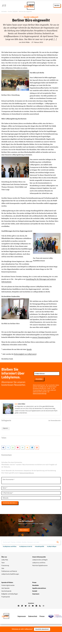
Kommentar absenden (10, 503)
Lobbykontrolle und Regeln (40, 560)
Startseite (4, 11)
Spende (29, 349)
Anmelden (39, 379)
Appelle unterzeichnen (39, 588)
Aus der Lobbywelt (13, 11)
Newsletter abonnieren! (42, 629)
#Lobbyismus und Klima (9, 546)
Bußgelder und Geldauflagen (9, 594)
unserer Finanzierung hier (41, 337)
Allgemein (5, 428)
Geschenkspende (6, 591)
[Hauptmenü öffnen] (7, 5)
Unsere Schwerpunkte (39, 557)
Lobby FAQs (4, 560)
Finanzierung (5, 565)
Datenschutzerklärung (39, 393)
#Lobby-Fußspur (51, 546)
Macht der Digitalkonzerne (39, 565)
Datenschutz (32, 616)
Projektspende (5, 597)
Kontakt (34, 591)
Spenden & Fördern (7, 582)
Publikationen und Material (9, 571)
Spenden (56, 5)
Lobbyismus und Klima (38, 563)
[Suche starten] (58, 542)
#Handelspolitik (39, 546)
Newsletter (35, 585)
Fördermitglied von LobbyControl (25, 354)
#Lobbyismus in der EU (25, 546)
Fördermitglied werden (8, 585)
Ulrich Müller (26, 42)
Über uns (4, 557)
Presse (34, 582)
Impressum (35, 594)
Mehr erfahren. (24, 530)
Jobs (2, 568)
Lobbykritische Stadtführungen (10, 574)
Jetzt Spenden (5, 588)
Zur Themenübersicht (54, 421)
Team (3, 563)
